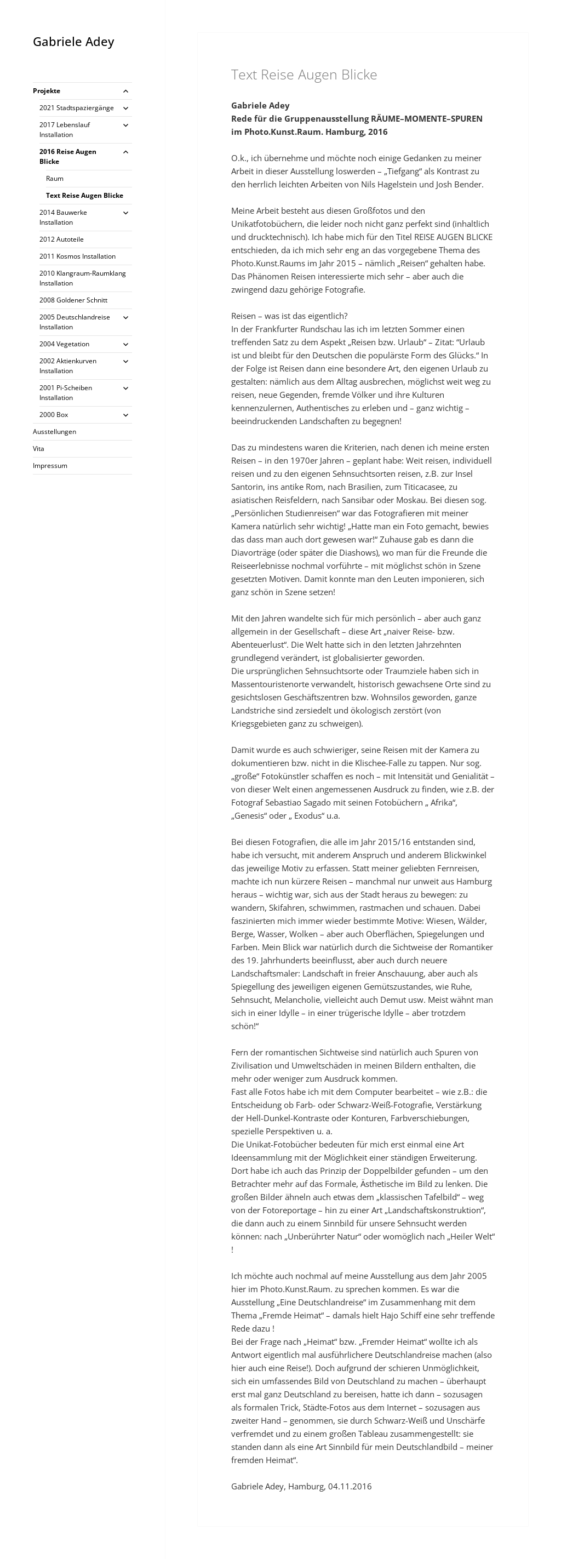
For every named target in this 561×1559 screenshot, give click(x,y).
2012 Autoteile (61, 239)
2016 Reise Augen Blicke (67, 156)
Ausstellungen (54, 431)
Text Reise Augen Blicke (84, 195)
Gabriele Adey (73, 41)
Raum (55, 178)
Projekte (46, 90)
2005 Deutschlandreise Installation (74, 322)
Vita (38, 448)
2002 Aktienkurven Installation (67, 365)
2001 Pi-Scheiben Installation (65, 392)
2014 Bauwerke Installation (63, 217)
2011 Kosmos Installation (77, 256)
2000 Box (53, 414)
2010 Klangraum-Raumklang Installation (82, 278)
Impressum (50, 465)
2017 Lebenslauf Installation (64, 129)
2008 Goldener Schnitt (73, 300)
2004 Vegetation (64, 344)
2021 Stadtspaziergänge (76, 107)
